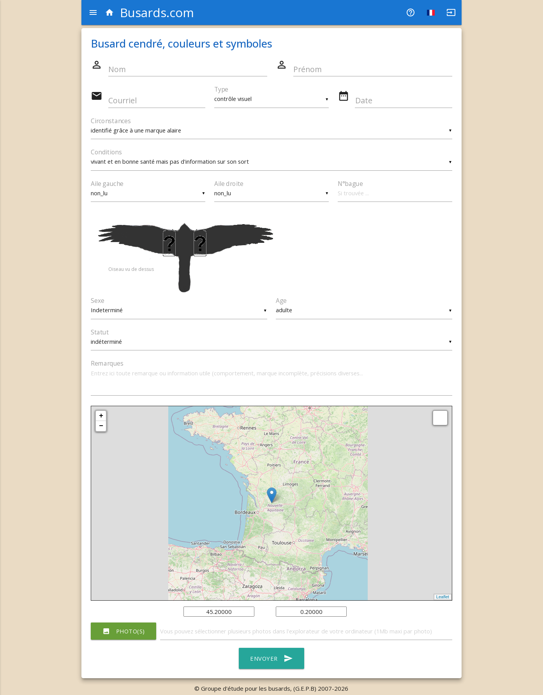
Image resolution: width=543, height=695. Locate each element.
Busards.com (149, 12)
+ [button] (101, 417)
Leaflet (442, 598)
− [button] (101, 427)
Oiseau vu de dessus (131, 270)
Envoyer (271, 660)
